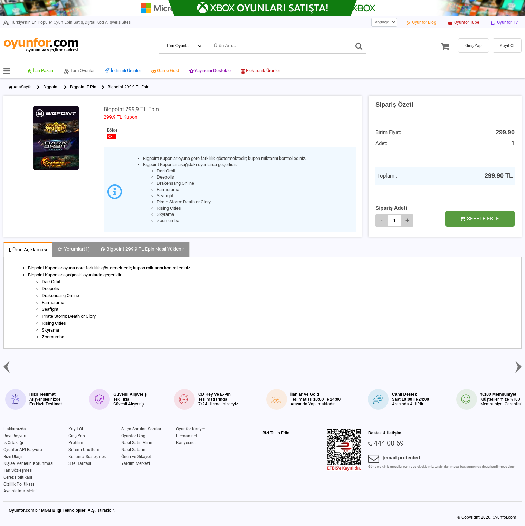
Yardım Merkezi (135, 463)
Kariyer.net (186, 442)
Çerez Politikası (17, 477)
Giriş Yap (76, 435)
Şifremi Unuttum (83, 449)
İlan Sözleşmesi (17, 470)
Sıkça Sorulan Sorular (141, 429)
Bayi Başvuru (15, 435)
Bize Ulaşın (13, 456)
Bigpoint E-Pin (83, 87)
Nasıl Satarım (134, 449)
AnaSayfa (22, 87)
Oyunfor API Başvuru (22, 449)
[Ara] (359, 46)
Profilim (75, 442)
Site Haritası (79, 463)
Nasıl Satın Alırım (137, 442)
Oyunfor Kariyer (190, 429)
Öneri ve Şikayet (136, 456)
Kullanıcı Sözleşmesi (87, 456)
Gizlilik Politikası (18, 484)
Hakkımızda (14, 429)
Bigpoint (51, 87)
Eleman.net (186, 435)
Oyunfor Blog (133, 435)
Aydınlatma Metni (20, 491)
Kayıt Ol (75, 429)
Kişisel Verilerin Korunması (28, 463)
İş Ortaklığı (13, 442)
